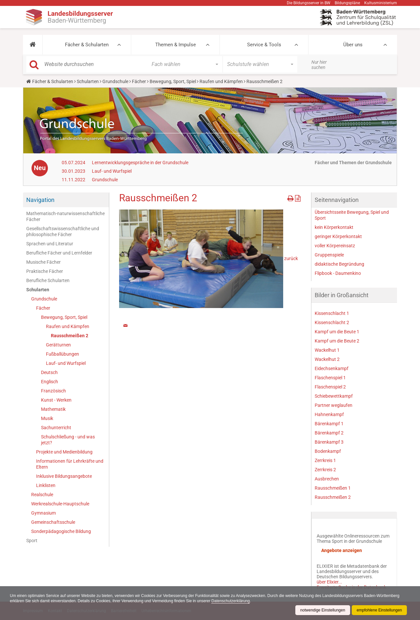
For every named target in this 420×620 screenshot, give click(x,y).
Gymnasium (43, 513)
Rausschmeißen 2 (69, 335)
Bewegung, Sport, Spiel (173, 81)
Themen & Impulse (175, 45)
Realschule (42, 494)
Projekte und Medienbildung (64, 451)
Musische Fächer (43, 262)
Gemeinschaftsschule (53, 522)
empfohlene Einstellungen (379, 610)
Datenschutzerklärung (230, 601)
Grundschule (115, 81)
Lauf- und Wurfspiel (112, 171)
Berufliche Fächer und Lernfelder (59, 252)
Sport (31, 540)
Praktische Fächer (44, 271)
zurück (291, 258)
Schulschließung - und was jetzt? (68, 439)
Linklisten (45, 485)
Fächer (139, 81)
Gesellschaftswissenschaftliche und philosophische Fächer (62, 231)
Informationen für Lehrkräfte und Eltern (69, 464)
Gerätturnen (58, 344)
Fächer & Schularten (87, 45)
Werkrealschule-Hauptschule (60, 503)
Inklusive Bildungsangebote (64, 476)
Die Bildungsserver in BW (308, 3)
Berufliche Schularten (48, 280)
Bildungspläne (347, 3)
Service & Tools (264, 45)
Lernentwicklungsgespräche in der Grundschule (140, 162)
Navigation (40, 199)
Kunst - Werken (56, 400)
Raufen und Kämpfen (221, 81)
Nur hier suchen (319, 64)
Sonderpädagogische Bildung (61, 531)
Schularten (88, 81)
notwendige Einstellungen (322, 610)
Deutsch (49, 372)
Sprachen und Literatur (49, 243)
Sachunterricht (56, 427)
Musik (47, 418)
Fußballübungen (62, 354)
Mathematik (53, 409)
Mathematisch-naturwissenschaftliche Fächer (65, 216)
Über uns (353, 45)
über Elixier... (329, 582)
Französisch (53, 390)
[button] (33, 45)
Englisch (49, 381)
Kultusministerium (380, 3)
